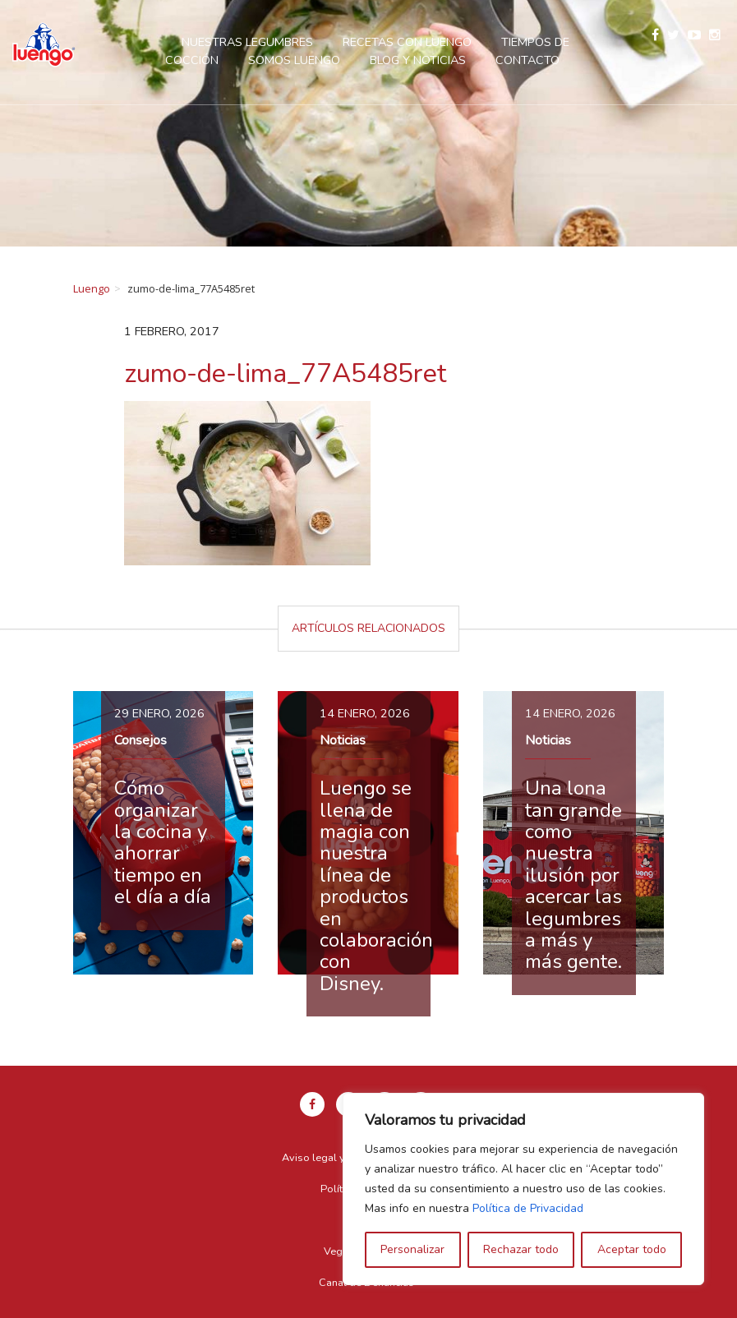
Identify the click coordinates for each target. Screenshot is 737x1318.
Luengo (91, 288)
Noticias (343, 740)
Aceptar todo (631, 1249)
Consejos (140, 740)
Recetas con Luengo (407, 42)
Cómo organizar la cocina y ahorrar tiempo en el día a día (162, 842)
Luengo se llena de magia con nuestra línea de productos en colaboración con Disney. (376, 886)
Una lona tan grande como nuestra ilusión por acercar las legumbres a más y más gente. (573, 875)
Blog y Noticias (418, 60)
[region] (523, 1189)
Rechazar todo (521, 1249)
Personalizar (412, 1249)
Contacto (527, 60)
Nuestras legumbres (247, 42)
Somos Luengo (294, 60)
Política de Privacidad (527, 1208)
